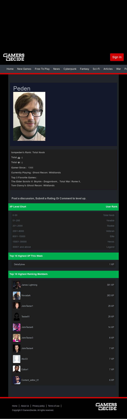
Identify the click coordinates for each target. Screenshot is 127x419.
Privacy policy (38, 406)
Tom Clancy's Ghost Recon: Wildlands (33, 186)
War (118, 68)
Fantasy (84, 68)
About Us (25, 406)
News (56, 68)
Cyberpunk (70, 68)
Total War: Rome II (70, 182)
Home (10, 68)
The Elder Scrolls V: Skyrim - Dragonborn (34, 182)
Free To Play (42, 68)
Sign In (117, 57)
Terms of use (54, 406)
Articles (108, 68)
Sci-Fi (96, 68)
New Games (24, 68)
